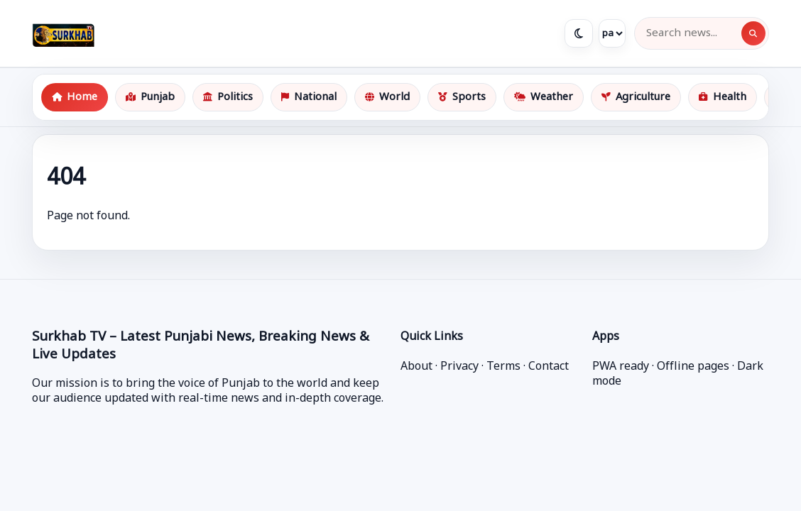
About (416, 367)
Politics (228, 97)
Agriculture (635, 97)
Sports (462, 97)
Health (722, 97)
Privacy (459, 367)
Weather (543, 97)
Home (74, 97)
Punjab (150, 97)
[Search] (753, 33)
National (309, 97)
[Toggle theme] (579, 33)
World (387, 97)
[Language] (612, 33)
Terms (503, 367)
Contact (548, 367)
